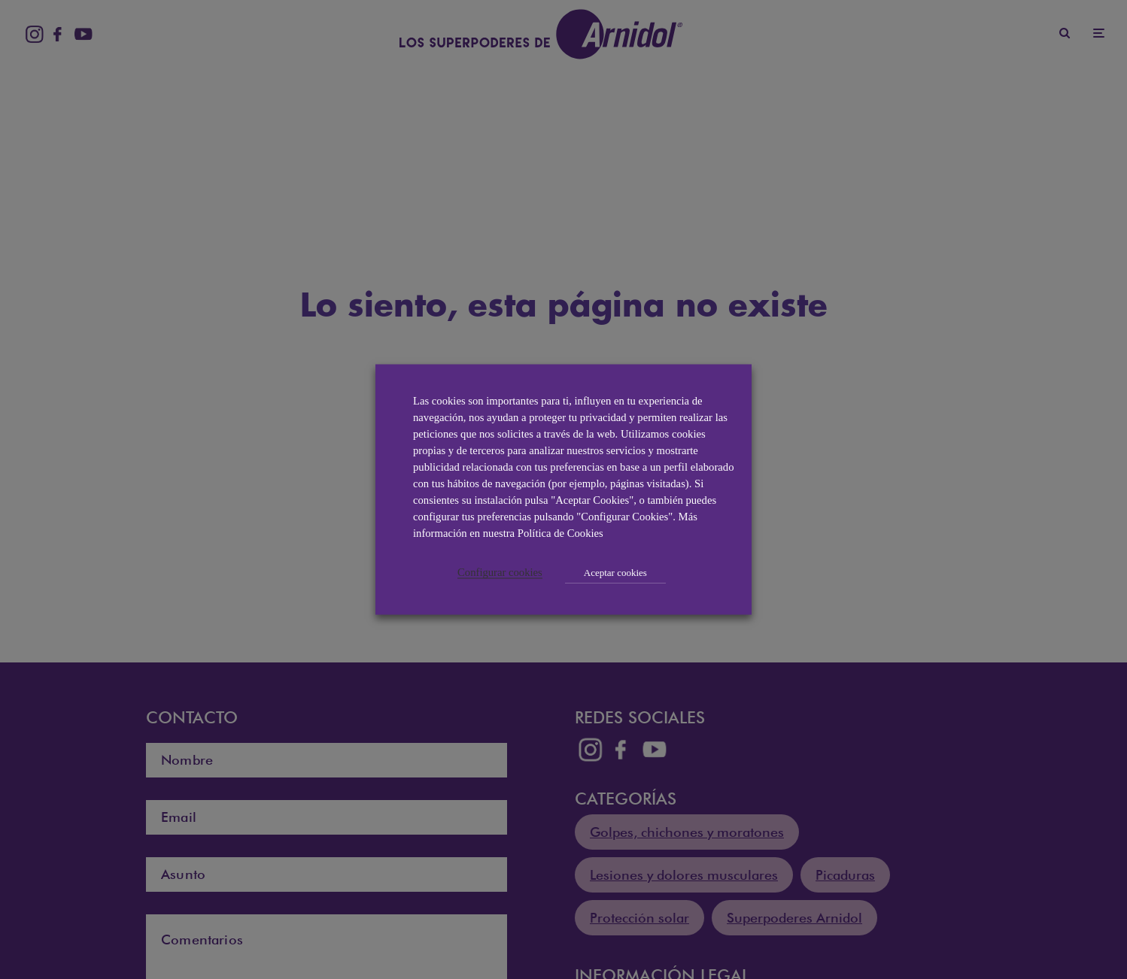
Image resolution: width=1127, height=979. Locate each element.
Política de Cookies (560, 533)
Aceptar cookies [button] (615, 572)
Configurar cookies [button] (499, 572)
